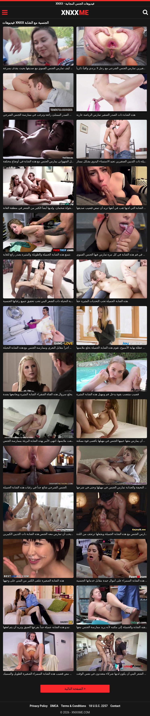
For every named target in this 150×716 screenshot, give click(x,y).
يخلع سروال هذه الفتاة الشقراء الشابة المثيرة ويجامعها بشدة (37, 394)
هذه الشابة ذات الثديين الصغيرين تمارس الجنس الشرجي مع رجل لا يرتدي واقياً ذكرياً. (111, 68)
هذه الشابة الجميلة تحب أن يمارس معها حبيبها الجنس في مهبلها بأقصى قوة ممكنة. (111, 440)
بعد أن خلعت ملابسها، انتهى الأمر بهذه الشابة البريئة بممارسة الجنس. (38, 440)
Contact (115, 706)
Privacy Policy (39, 706)
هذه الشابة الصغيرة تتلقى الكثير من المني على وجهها (33, 580)
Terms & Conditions (73, 706)
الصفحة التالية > (75, 689)
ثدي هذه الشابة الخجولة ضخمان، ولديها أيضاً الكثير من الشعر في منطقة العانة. (38, 207)
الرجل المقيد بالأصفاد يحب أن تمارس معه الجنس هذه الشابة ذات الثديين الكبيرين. (38, 534)
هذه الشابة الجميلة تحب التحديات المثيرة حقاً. (102, 301)
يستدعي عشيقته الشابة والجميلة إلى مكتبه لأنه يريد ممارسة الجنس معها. (111, 627)
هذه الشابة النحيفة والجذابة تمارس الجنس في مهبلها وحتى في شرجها (111, 487)
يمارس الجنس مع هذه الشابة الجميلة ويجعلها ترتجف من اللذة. (111, 534)
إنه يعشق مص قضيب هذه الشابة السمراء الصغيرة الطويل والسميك (38, 673)
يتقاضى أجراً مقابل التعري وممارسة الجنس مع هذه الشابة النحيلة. (38, 347)
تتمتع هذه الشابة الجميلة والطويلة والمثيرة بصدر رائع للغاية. (37, 254)
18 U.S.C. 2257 (98, 706)
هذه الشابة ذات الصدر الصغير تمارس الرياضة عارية (105, 114)
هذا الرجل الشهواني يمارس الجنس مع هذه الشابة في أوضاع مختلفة (38, 161)
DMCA (54, 706)
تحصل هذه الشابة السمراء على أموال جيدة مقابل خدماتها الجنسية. (111, 580)
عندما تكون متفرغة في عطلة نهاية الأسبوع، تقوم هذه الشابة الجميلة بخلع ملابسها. (111, 347)
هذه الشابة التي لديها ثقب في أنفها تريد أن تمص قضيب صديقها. (111, 207)
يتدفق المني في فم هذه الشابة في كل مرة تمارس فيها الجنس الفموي (111, 254)
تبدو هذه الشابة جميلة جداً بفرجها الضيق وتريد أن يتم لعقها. (36, 627)
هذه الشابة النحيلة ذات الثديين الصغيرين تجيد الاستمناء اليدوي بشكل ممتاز (111, 161)
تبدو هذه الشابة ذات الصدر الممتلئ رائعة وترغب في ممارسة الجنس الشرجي (38, 114)
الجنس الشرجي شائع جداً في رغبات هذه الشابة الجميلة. (35, 487)
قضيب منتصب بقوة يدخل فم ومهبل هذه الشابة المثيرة (107, 394)
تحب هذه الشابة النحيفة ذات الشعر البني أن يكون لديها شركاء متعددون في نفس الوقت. (111, 673)
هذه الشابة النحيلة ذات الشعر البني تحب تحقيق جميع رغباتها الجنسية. (38, 301)
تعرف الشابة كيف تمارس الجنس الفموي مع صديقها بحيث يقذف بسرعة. (38, 68)
